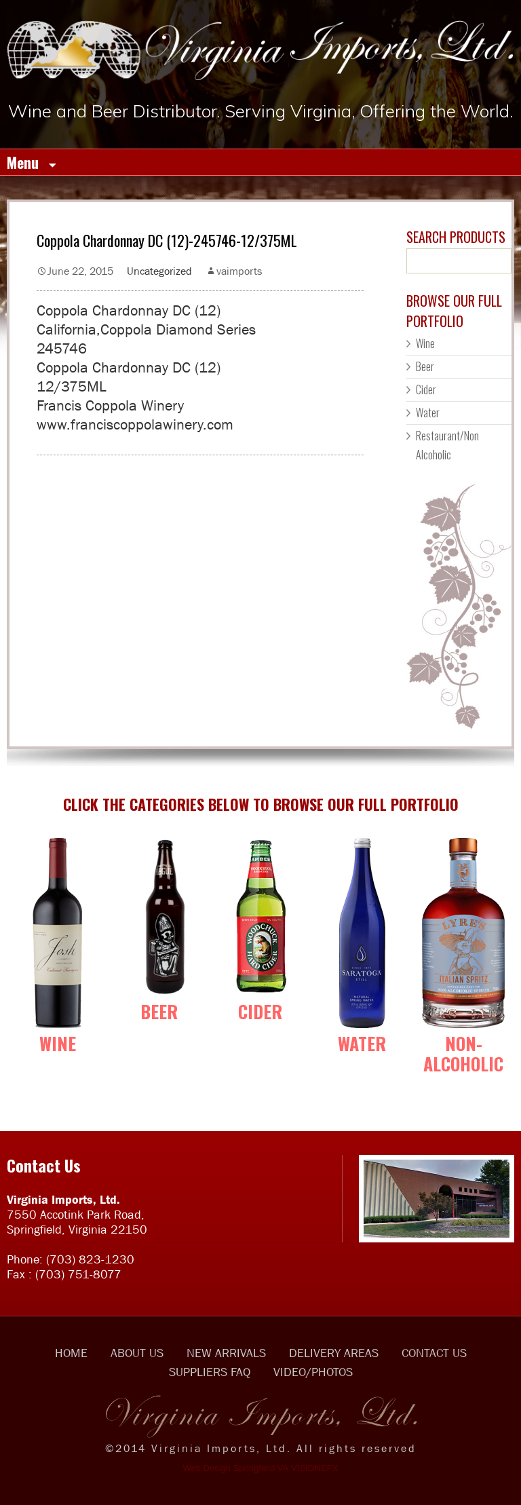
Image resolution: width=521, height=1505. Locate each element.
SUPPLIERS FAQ (209, 1372)
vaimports (239, 271)
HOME (71, 1353)
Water (428, 412)
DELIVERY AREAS (334, 1353)
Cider (426, 389)
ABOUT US (137, 1353)
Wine (425, 343)
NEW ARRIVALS (226, 1353)
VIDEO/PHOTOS (313, 1372)
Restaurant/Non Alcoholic (447, 445)
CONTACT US (434, 1353)
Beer (425, 366)
